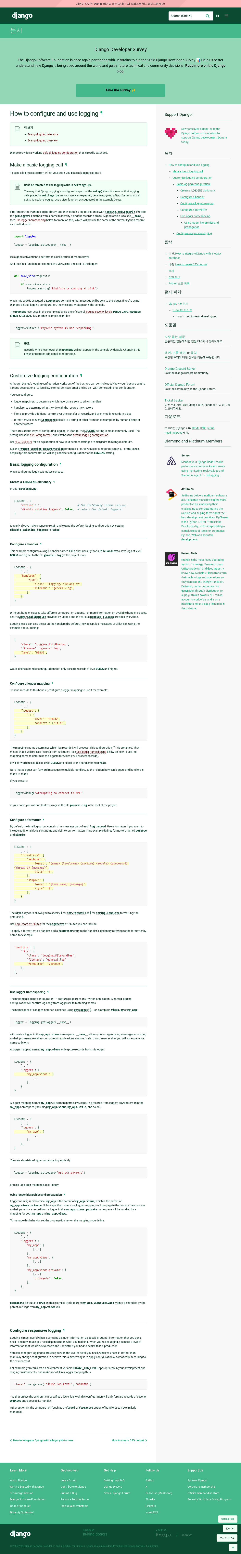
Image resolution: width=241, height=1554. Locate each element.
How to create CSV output (129, 1440)
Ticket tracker (174, 400)
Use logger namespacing (195, 216)
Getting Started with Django (27, 1486)
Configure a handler (192, 197)
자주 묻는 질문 (175, 337)
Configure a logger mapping (197, 203)
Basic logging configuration (193, 184)
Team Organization (21, 1493)
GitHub (150, 1480)
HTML (195, 428)
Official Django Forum (180, 385)
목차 (171, 270)
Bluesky (150, 1499)
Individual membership (74, 1506)
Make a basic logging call (187, 171)
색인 (168, 353)
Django (22, 16)
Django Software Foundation (27, 1499)
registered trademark (109, 1546)
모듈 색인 (179, 353)
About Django (18, 1480)
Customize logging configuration (192, 177)
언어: (230, 1528)
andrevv (191, 1535)
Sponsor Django (197, 1480)
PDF (203, 428)
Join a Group (68, 1480)
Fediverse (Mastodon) (159, 1493)
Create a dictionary (197, 190)
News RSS (152, 1512)
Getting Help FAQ (114, 1480)
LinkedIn (151, 1506)
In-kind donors (95, 1534)
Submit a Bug (69, 1493)
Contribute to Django (73, 1486)
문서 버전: (227, 1537)
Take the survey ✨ (120, 90)
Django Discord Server (180, 369)
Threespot (165, 1535)
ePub (211, 428)
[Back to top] (233, 1547)
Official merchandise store (203, 1493)
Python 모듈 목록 (179, 283)
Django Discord (113, 1486)
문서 (16, 30)
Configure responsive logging (194, 233)
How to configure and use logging (189, 164)
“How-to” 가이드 (182, 310)
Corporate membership (201, 1486)
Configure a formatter (193, 209)
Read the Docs (173, 432)
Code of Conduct (20, 1506)
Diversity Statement (22, 1512)
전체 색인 (174, 277)
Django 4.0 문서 (178, 303)
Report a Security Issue (75, 1499)
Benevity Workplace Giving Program (209, 1499)
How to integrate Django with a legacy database (41, 1440)
